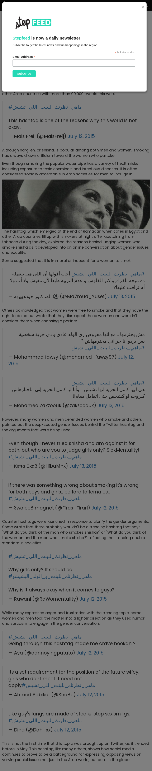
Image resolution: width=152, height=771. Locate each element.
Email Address (24, 57)
